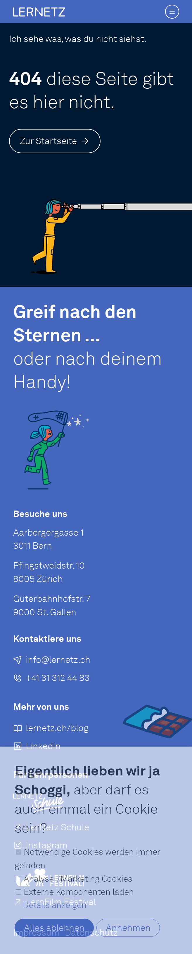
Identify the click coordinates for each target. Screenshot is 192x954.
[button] (172, 12)
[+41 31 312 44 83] (51, 680)
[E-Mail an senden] (51, 662)
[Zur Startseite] (55, 141)
